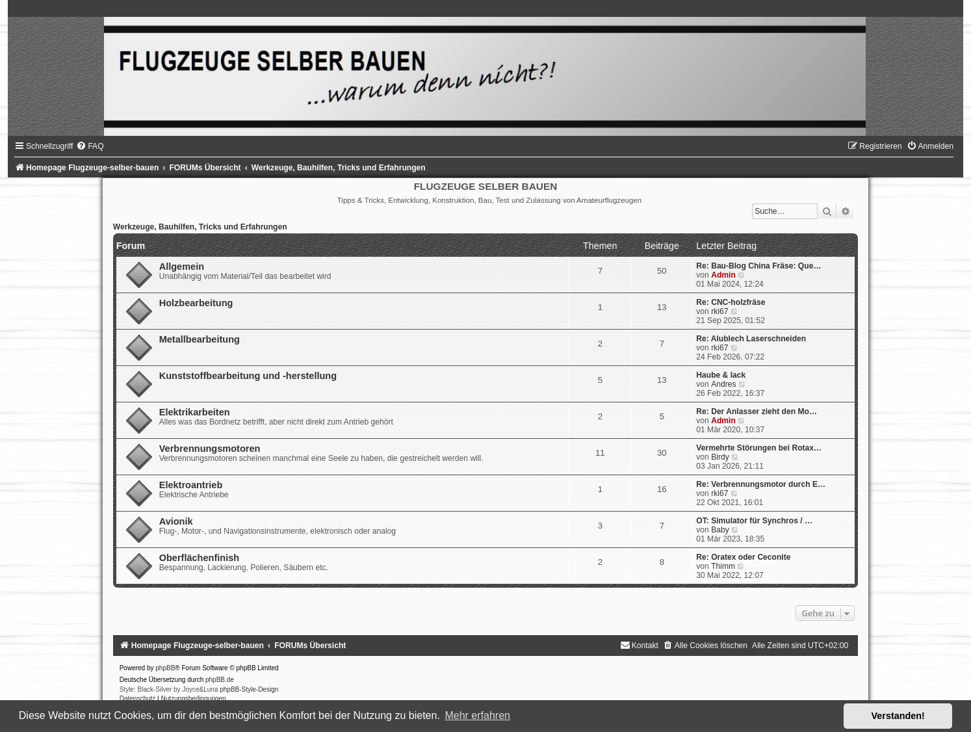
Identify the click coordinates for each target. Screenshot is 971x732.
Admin (723, 275)
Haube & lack (720, 375)
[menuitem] (89, 146)
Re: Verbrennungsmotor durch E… (760, 484)
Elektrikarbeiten (194, 412)
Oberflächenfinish (199, 558)
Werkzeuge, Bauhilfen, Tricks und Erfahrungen (200, 226)
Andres (723, 384)
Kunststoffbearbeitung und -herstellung (248, 376)
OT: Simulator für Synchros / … (754, 520)
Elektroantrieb (191, 485)
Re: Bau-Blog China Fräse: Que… (758, 265)
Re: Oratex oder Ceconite (743, 557)
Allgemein (181, 266)
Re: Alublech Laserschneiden (751, 338)
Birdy (720, 457)
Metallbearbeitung (199, 339)
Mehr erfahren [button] (477, 715)
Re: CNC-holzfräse (730, 302)
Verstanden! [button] (898, 716)
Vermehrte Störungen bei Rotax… (759, 447)
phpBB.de (219, 679)
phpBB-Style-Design (249, 689)
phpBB (165, 668)
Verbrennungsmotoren (210, 448)
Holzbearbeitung (196, 303)
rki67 (719, 311)
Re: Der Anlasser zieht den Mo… (756, 411)
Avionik (176, 521)
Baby (720, 529)
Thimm (723, 566)
